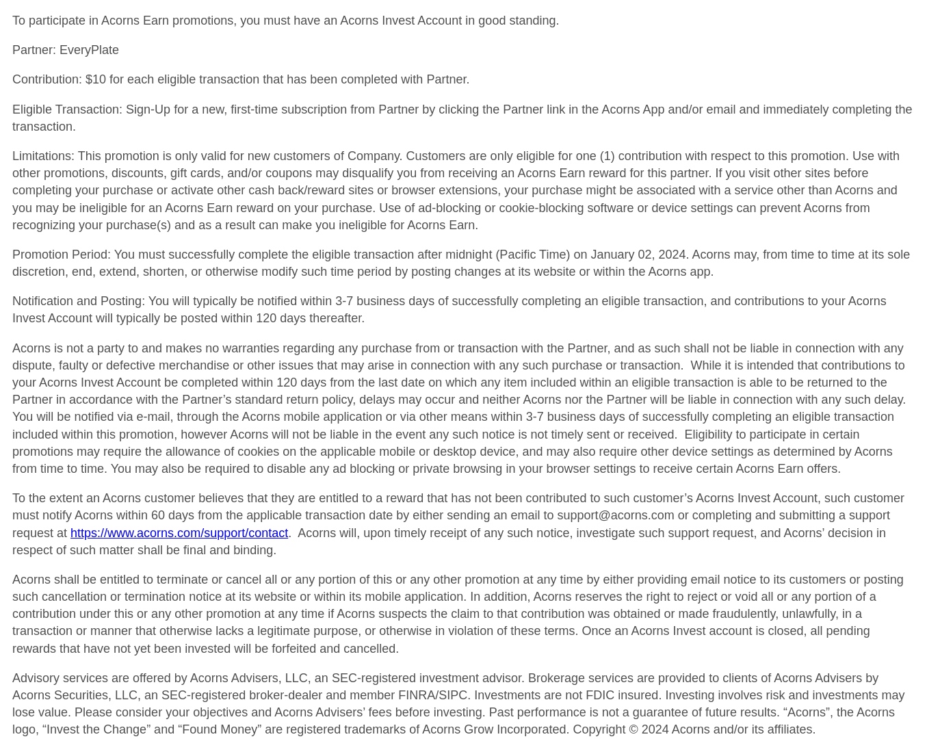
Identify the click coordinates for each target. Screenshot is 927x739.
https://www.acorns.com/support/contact (179, 533)
